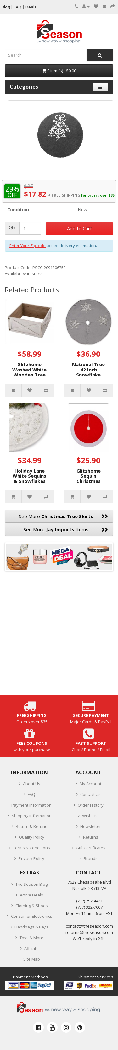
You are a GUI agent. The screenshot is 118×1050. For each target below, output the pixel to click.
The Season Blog (31, 884)
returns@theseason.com (89, 932)
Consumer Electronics (31, 916)
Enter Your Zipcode (27, 245)
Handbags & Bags (31, 927)
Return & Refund (32, 826)
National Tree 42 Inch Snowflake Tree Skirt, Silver (88, 374)
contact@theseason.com (89, 926)
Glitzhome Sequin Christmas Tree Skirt (88, 479)
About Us (31, 784)
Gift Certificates (90, 848)
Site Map (31, 959)
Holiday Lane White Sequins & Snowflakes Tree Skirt (29, 479)
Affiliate (31, 948)
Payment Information (31, 805)
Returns (90, 837)
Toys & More (31, 937)
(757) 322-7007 (89, 907)
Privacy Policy (31, 858)
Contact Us (90, 794)
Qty (12, 227)
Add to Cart (79, 228)
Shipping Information (32, 816)
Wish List (90, 816)
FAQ (31, 794)
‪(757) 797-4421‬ (89, 901)
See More (63, 516)
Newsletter (90, 826)
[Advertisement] (59, 636)
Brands (91, 858)
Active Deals (31, 895)
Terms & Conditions (31, 848)
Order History (91, 805)
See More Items (66, 529)
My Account (90, 784)
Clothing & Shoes (31, 905)
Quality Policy (31, 837)
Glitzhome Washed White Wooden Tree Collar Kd (29, 372)
